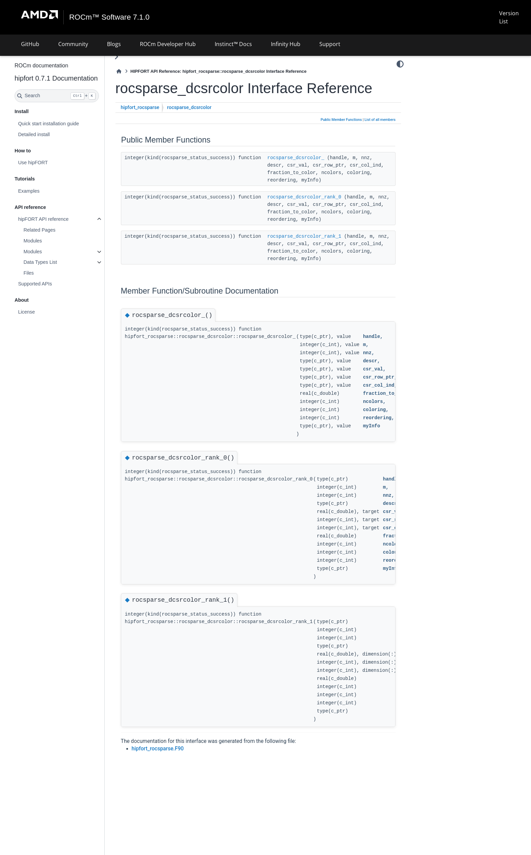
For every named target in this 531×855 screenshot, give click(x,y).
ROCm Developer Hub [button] (168, 44)
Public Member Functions (341, 136)
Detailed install (52, 134)
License (44, 312)
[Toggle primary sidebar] (134, 56)
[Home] (136, 71)
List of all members (380, 136)
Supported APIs (53, 283)
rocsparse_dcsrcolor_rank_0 (322, 220)
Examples (46, 191)
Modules (50, 240)
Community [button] (73, 44)
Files (46, 273)
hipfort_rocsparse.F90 (176, 787)
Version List (508, 17)
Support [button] (329, 44)
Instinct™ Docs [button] (233, 44)
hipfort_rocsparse (158, 124)
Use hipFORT (51, 162)
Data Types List (58, 262)
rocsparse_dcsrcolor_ (313, 174)
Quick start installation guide (66, 123)
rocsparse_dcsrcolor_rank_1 (322, 267)
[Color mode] (400, 64)
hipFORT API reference (61, 219)
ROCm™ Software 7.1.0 (109, 17)
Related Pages (57, 230)
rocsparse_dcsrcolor (207, 124)
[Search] (75, 95)
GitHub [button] (30, 44)
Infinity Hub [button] (285, 44)
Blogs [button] (114, 44)
